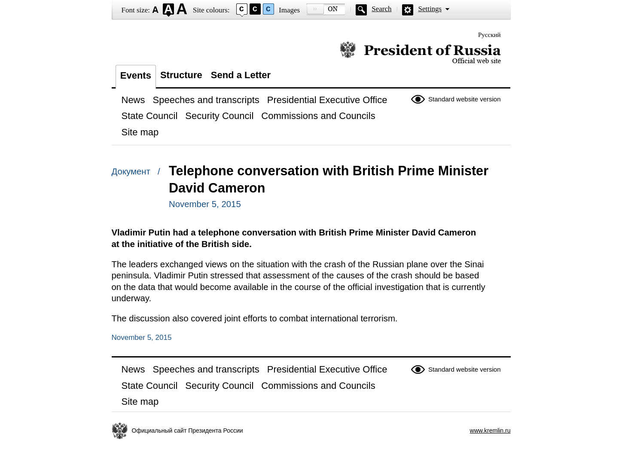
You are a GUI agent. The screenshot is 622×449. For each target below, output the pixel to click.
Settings (430, 9)
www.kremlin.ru (490, 430)
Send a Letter (241, 75)
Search (381, 9)
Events (135, 75)
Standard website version (464, 99)
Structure (181, 75)
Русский (489, 34)
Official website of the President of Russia (420, 52)
